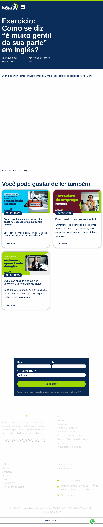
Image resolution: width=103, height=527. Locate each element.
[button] (23, 7)
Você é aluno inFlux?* (26, 375)
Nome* (20, 366)
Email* (55, 366)
